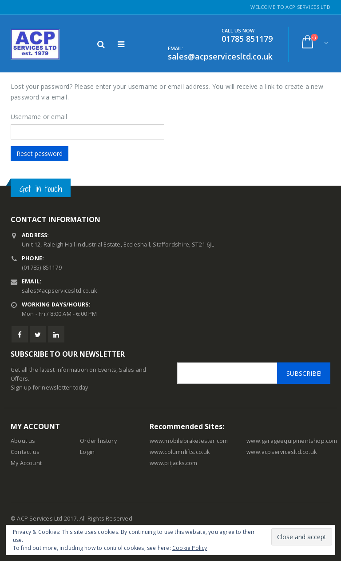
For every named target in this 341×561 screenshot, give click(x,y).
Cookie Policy (189, 548)
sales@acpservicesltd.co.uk (59, 290)
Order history (98, 441)
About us (23, 441)
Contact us (25, 452)
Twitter (38, 334)
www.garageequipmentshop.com (291, 441)
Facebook (20, 334)
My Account (26, 463)
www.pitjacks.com (174, 463)
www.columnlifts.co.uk (180, 452)
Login (87, 452)
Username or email (39, 116)
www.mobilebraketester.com (189, 441)
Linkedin (56, 334)
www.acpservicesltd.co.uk (281, 452)
